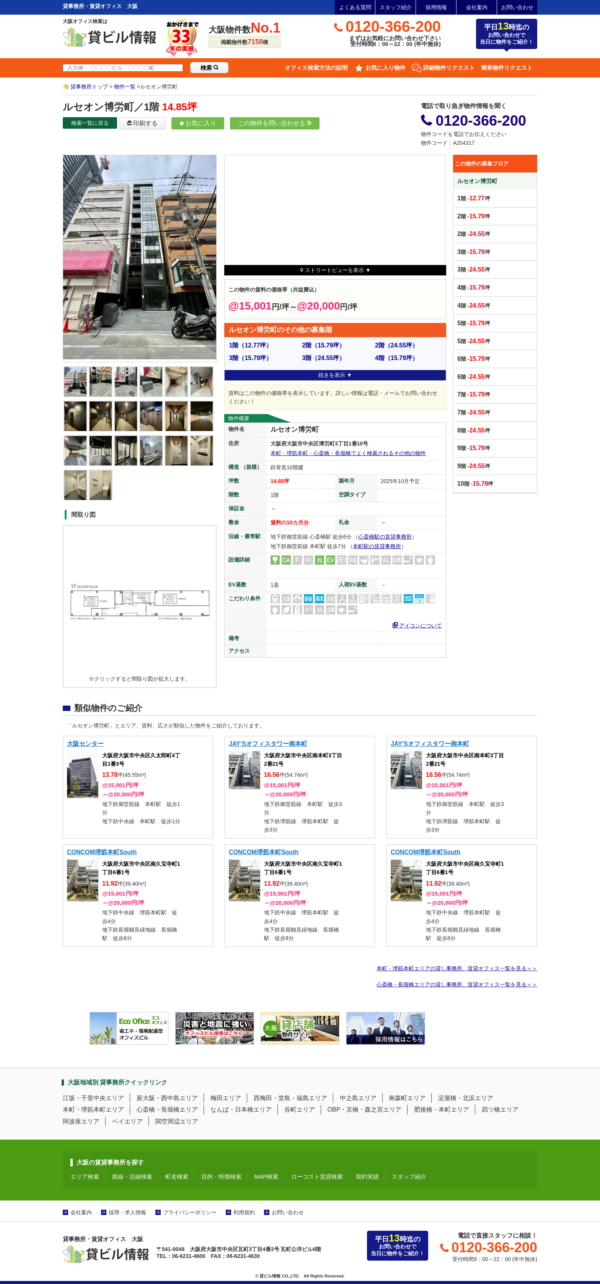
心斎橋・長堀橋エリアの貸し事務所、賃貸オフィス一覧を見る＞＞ (457, 984)
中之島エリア (358, 1098)
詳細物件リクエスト (449, 67)
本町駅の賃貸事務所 (377, 546)
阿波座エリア (81, 1121)
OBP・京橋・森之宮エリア (365, 1109)
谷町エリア (299, 1109)
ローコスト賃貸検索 (317, 1176)
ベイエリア (127, 1121)
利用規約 (244, 1212)
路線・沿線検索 (132, 1176)
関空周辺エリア (176, 1121)
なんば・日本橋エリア (241, 1109)
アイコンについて (417, 624)
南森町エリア (407, 1098)
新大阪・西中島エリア (167, 1098)
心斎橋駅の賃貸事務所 (385, 537)
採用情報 (436, 7)
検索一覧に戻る (90, 123)
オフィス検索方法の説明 (316, 67)
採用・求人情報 (127, 1212)
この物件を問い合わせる (274, 123)
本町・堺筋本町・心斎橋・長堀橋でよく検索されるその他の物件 (348, 453)
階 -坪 (473, 198)
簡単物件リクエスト (507, 67)
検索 (209, 67)
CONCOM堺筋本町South (102, 852)
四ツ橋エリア (500, 1109)
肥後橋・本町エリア (441, 1109)
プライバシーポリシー (190, 1212)
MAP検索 (266, 1176)
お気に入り (197, 123)
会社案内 (477, 7)
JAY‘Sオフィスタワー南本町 (268, 743)
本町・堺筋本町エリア (93, 1109)
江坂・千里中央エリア (93, 1098)
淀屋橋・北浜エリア (465, 1098)
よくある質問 (355, 7)
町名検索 (176, 1176)
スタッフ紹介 (396, 7)
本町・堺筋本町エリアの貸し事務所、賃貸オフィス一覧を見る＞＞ (457, 968)
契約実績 (367, 1176)
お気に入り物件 (385, 67)
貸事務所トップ (89, 87)
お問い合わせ (517, 7)
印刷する (142, 123)
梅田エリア (225, 1098)
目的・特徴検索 (221, 1176)
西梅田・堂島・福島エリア (290, 1098)
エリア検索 (84, 1176)
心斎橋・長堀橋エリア (167, 1109)
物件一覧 (124, 87)
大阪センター (85, 743)
